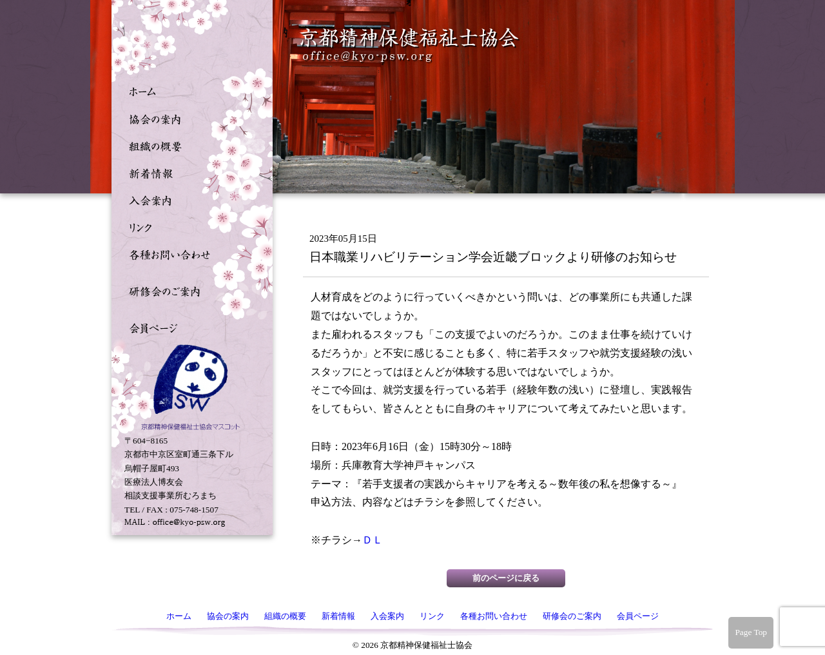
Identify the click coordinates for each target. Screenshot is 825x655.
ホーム (189, 90)
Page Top (751, 632)
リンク (189, 226)
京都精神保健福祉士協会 (409, 45)
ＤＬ (372, 539)
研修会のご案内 (189, 290)
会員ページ (189, 326)
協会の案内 (189, 118)
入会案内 (189, 199)
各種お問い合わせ (189, 253)
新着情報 (189, 172)
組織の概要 (189, 145)
